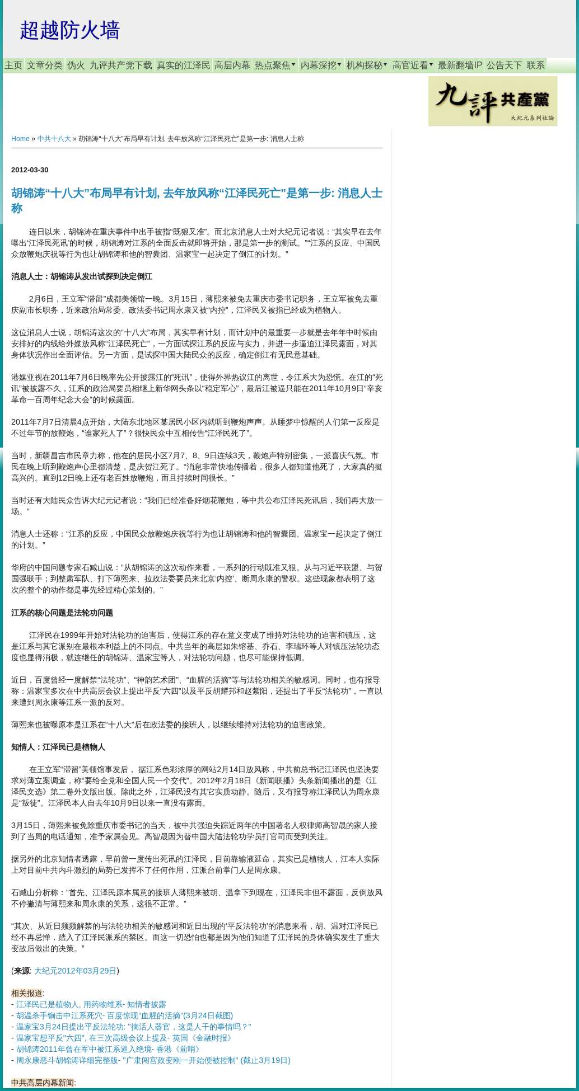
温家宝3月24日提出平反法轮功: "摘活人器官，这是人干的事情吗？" (133, 1026)
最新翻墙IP (460, 65)
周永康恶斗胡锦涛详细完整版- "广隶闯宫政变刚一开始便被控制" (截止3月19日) (153, 1060)
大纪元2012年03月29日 (75, 970)
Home (20, 139)
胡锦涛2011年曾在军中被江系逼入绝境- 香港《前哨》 (110, 1049)
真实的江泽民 (184, 65)
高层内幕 (232, 65)
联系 (536, 65)
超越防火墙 (70, 29)
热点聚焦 (275, 65)
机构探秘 (367, 65)
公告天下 (504, 65)
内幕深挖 (321, 65)
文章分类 (45, 65)
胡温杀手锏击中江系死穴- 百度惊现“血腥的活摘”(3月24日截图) (125, 1015)
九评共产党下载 (121, 65)
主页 (13, 65)
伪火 (76, 65)
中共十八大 (54, 139)
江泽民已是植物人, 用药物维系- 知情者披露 (91, 1004)
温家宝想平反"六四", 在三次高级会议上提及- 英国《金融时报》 (125, 1037)
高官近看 (413, 65)
